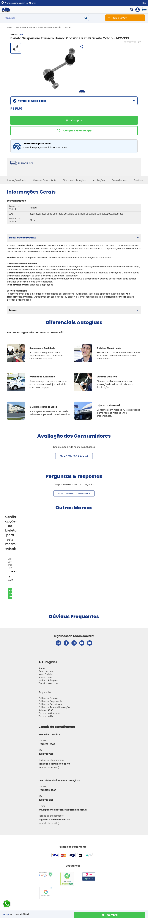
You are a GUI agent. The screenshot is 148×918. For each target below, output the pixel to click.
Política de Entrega (48, 698)
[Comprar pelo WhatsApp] (74, 130)
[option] (10, 577)
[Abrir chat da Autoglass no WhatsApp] (58, 643)
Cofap (21, 34)
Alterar (32, 3)
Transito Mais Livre (48, 683)
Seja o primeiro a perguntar (74, 493)
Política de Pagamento (51, 701)
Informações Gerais (15, 180)
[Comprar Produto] (109, 915)
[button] (74, 238)
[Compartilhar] (81, 46)
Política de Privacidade (51, 704)
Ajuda (42, 668)
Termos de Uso (46, 716)
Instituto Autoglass (48, 680)
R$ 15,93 (24, 914)
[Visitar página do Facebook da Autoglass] (66, 643)
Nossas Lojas (45, 677)
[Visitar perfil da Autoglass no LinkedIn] (89, 643)
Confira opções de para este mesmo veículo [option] (10, 533)
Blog (144, 3)
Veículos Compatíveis (44, 180)
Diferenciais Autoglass (74, 180)
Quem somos (46, 671)
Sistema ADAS (46, 710)
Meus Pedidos (46, 674)
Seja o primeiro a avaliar (74, 456)
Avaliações (99, 180)
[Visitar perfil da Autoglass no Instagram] (74, 643)
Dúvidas (138, 180)
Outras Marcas (119, 180)
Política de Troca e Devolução (54, 707)
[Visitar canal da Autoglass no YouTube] (81, 643)
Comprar (74, 120)
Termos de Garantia (49, 713)
